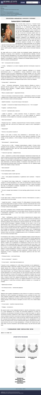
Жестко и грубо (25, 329)
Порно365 (2, 8)
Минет (18, 329)
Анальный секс (12, 329)
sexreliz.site (3, 392)
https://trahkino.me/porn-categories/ (6, 11)
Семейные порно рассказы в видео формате (8, 15)
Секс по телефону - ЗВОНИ (20, 388)
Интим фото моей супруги (32, 349)
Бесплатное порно (3, 6)
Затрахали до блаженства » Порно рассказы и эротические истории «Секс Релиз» (20, 372)
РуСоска (2, 10)
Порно (1, 7)
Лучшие (23, 2)
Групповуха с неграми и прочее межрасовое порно (9, 9)
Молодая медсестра (20, 348)
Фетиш (31, 329)
